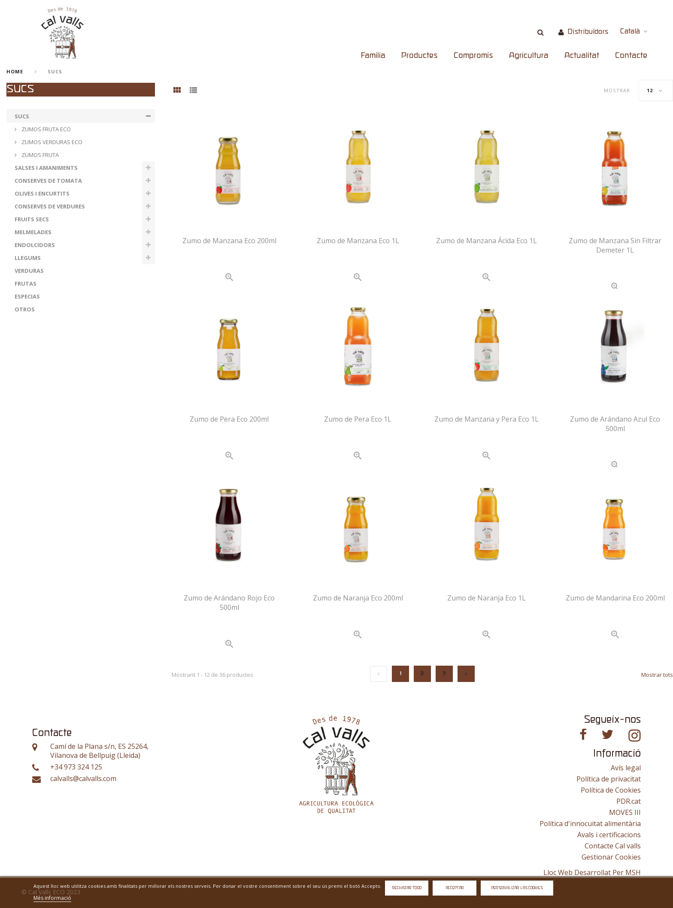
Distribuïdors (587, 32)
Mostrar (617, 90)
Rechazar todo (406, 888)
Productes (419, 55)
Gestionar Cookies (611, 857)
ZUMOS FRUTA (39, 155)
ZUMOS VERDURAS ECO (51, 142)
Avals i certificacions (609, 834)
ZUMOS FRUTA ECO (45, 129)
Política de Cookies (611, 790)
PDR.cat (628, 801)
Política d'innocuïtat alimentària (590, 823)
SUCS (22, 116)
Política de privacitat (608, 779)
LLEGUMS (28, 258)
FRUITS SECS (32, 219)
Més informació (52, 898)
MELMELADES (33, 232)
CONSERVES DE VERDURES (50, 206)
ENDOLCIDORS (35, 245)
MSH (633, 872)
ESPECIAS (27, 296)
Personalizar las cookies (517, 888)
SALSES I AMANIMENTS (46, 168)
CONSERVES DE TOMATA (48, 180)
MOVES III (625, 812)
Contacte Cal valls (613, 846)
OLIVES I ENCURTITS (42, 193)
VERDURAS (29, 271)
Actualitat (581, 55)
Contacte (631, 55)
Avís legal (626, 767)
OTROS (25, 309)
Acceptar (455, 888)
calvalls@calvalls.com (83, 778)
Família (373, 55)
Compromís (473, 55)
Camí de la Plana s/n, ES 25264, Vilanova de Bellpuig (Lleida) (99, 751)
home (14, 71)
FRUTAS (25, 283)
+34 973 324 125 (76, 767)
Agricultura (529, 55)
